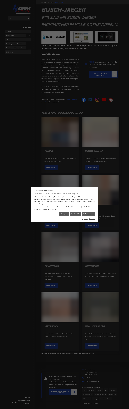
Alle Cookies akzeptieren (88, 201)
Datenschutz (92, 206)
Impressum (85, 206)
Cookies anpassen (64, 201)
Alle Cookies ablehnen (75, 201)
